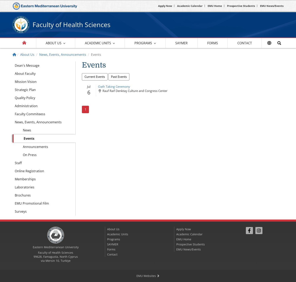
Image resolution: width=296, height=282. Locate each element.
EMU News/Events (271, 6)
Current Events (95, 77)
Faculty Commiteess (30, 114)
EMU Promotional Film (32, 203)
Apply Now (165, 6)
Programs (143, 43)
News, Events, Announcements (62, 54)
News (27, 130)
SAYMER (181, 43)
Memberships (25, 179)
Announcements (35, 147)
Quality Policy (25, 98)
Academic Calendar (190, 6)
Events (29, 138)
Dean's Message (27, 65)
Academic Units (98, 43)
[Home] (14, 54)
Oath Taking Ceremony (114, 86)
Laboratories (24, 187)
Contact (244, 43)
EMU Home (215, 6)
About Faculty (25, 73)
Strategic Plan (25, 90)
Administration (26, 106)
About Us (53, 43)
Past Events (119, 77)
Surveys (21, 211)
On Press (30, 155)
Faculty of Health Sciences (71, 24)
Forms (212, 43)
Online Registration (29, 171)
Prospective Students (241, 6)
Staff (18, 163)
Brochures (23, 195)
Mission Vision (26, 81)
